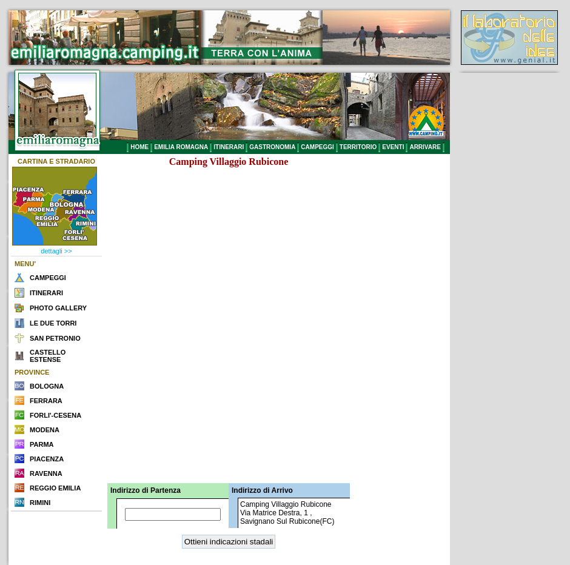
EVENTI (393, 147)
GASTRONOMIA (272, 147)
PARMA (42, 444)
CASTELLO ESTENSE (47, 356)
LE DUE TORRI (53, 323)
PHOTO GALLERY (58, 308)
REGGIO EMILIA (55, 488)
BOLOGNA (47, 386)
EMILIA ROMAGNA (181, 147)
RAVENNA (46, 473)
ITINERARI (228, 147)
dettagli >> (56, 251)
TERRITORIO (358, 147)
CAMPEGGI (317, 147)
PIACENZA (47, 459)
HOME (139, 147)
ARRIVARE (424, 147)
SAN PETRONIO (55, 338)
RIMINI (40, 502)
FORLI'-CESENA (55, 415)
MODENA (44, 429)
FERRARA (46, 400)
